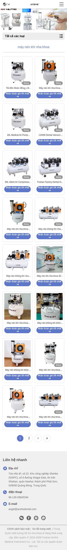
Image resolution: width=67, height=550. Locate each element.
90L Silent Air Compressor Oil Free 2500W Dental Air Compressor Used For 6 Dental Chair (17, 182)
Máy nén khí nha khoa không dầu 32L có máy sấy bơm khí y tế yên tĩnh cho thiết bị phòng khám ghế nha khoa (17, 417)
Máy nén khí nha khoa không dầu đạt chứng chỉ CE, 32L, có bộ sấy (49, 88)
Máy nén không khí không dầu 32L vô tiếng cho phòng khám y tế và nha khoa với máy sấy (49, 323)
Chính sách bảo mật (18, 528)
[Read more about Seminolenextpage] (38, 438)
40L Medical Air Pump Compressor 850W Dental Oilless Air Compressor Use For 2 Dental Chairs (17, 135)
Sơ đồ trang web (41, 528)
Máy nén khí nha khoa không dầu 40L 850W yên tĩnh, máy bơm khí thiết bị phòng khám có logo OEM (49, 370)
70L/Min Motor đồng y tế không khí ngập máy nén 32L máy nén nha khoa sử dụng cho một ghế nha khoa (17, 88)
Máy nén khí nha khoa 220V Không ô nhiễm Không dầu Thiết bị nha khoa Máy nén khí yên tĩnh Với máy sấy (49, 417)
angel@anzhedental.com (22, 509)
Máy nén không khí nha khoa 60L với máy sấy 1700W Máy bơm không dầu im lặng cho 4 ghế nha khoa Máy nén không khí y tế (17, 276)
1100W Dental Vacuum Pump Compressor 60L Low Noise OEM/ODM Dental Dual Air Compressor (50, 135)
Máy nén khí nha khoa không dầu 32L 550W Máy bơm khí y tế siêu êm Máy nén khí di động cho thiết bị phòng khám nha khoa (17, 323)
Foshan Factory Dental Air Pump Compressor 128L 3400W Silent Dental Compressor (49, 182)
